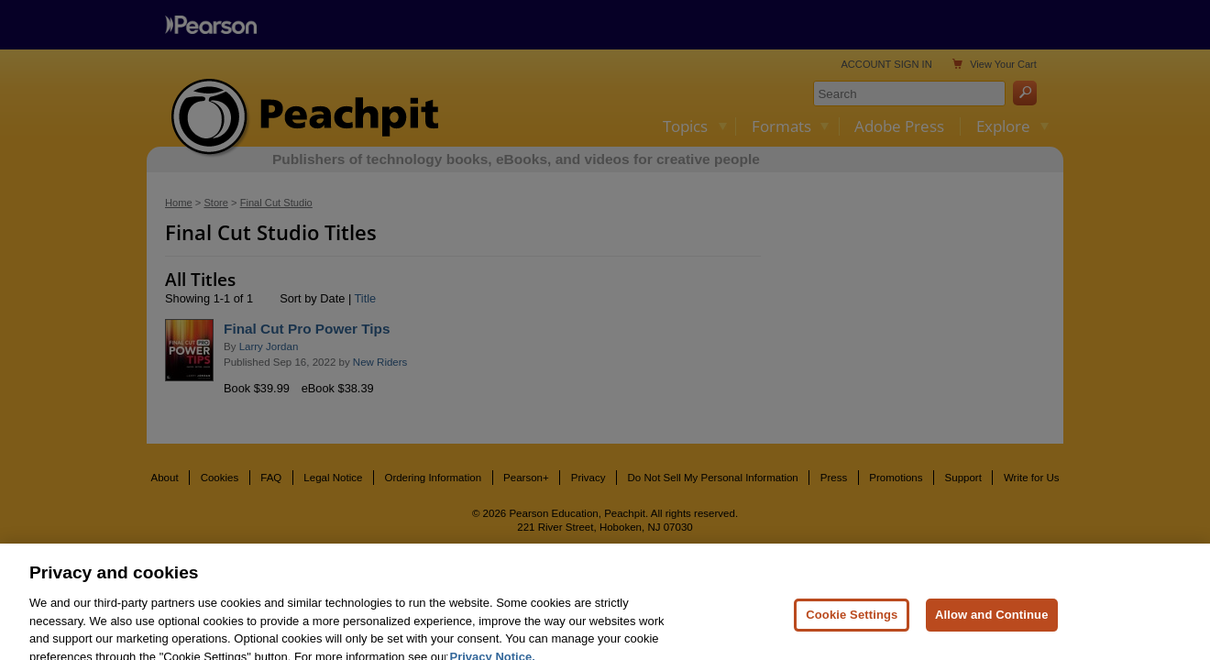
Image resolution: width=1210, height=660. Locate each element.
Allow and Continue (992, 625)
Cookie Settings (851, 625)
